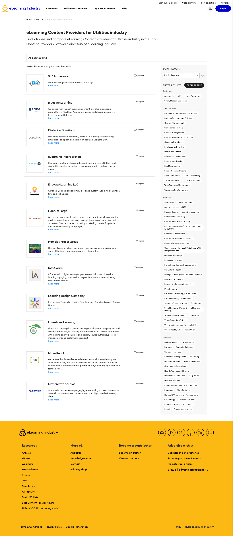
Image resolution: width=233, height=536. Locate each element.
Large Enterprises (192, 96)
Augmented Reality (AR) (175, 207)
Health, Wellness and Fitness (176, 371)
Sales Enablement (172, 175)
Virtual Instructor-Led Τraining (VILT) (180, 325)
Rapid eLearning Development (178, 298)
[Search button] (210, 8)
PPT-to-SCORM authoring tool (41, 508)
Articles (26, 452)
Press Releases (30, 469)
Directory (39, 19)
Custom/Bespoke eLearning (176, 243)
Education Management (175, 356)
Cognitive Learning (190, 212)
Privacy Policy (54, 526)
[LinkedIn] (181, 432)
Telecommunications (183, 409)
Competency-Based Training (177, 221)
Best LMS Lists (30, 497)
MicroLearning (170, 289)
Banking (168, 347)
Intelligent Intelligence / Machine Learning (183, 274)
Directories (28, 486)
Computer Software (184, 347)
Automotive (188, 342)
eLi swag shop (78, 469)
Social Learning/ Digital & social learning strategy (182, 309)
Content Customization (174, 234)
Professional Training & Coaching (178, 404)
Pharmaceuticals (186, 399)
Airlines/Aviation (171, 342)
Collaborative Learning (174, 217)
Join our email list (168, 2)
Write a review (188, 2)
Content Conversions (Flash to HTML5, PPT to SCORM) (182, 227)
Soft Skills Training (192, 175)
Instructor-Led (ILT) (172, 270)
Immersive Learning (173, 260)
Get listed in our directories (183, 452)
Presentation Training (173, 161)
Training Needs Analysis (174, 315)
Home (29, 19)
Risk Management (172, 166)
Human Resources (172, 380)
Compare (140, 75)
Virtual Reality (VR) (172, 330)
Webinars (27, 463)
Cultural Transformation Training (178, 137)
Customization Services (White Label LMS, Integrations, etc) (182, 249)
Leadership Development (175, 156)
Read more (53, 85)
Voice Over (190, 330)
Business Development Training (178, 118)
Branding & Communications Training (180, 113)
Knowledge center (81, 458)
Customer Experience (173, 142)
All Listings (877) (37, 57)
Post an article (208, 2)
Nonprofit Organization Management (181, 395)
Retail (167, 409)
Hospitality (194, 376)
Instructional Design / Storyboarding (180, 265)
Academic (169, 96)
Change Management (174, 123)
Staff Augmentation (173, 180)
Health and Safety (172, 151)
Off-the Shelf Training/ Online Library (180, 294)
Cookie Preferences (77, 526)
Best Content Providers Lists (38, 502)
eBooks (26, 458)
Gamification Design (173, 255)
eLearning (194, 356)
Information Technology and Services (180, 385)
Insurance (168, 390)
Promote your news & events (184, 458)
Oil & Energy (169, 399)
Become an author (130, 452)
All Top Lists (28, 491)
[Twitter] (171, 432)
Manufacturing (183, 390)
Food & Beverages (192, 361)
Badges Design (171, 212)
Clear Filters (194, 85)
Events (26, 474)
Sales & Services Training (175, 171)
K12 (179, 96)
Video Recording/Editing (175, 320)
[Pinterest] (200, 432)
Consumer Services (172, 352)
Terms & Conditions (30, 526)
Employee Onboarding (174, 147)
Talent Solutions (193, 180)
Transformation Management (177, 185)
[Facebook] (162, 432)
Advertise (226, 2)
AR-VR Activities (185, 202)
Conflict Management (174, 132)
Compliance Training (173, 128)
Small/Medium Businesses (175, 101)
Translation (194, 315)
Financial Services (172, 361)
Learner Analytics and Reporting (178, 284)
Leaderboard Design (173, 279)
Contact (75, 463)
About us (75, 452)
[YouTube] (191, 432)
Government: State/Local (175, 366)
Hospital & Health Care (174, 376)
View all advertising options (188, 469)
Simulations (196, 303)
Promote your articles (180, 463)
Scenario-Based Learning (175, 303)
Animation (169, 202)
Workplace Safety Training (176, 190)
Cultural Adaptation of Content (178, 238)
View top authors (129, 458)
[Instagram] (210, 432)
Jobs (24, 480)
